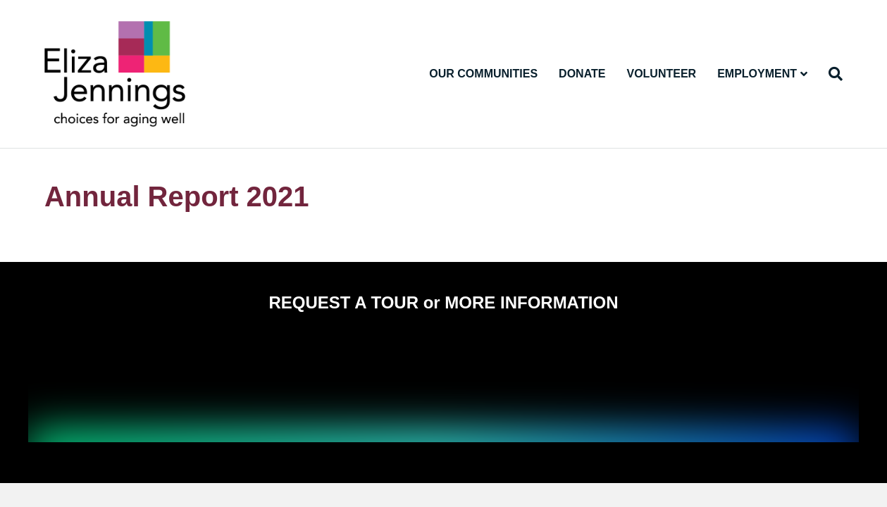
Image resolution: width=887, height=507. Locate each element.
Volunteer (661, 74)
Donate (582, 74)
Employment (757, 74)
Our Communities (483, 74)
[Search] (830, 74)
